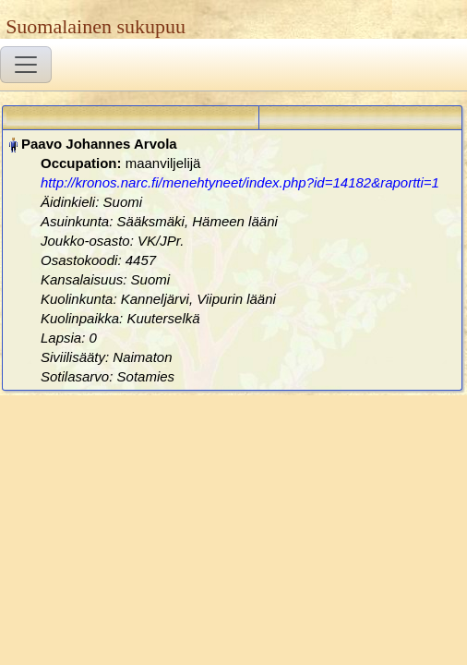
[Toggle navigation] (26, 64)
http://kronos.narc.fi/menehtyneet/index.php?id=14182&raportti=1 (240, 182)
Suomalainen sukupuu (96, 26)
